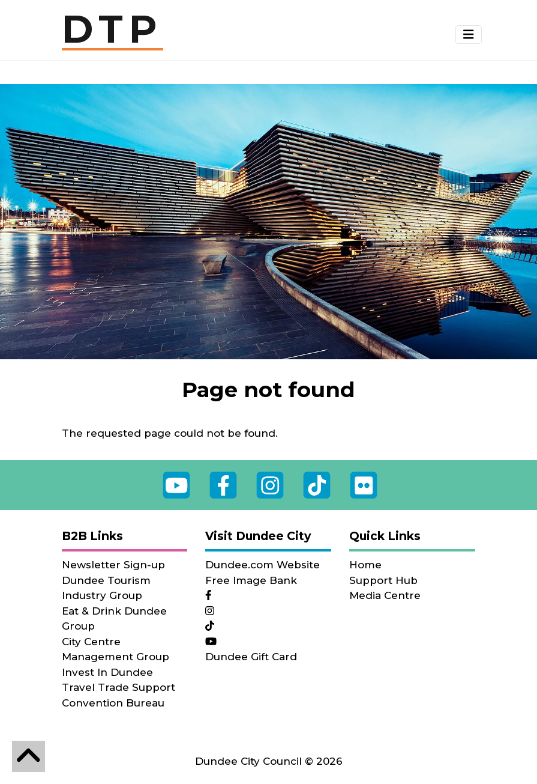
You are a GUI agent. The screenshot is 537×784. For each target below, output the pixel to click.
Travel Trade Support (118, 687)
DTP (112, 30)
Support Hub (383, 580)
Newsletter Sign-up (113, 565)
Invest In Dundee (107, 672)
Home (365, 565)
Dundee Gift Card (251, 657)
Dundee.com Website (262, 565)
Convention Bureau (113, 703)
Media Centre (385, 595)
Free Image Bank (251, 580)
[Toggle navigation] (468, 34)
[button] (468, 35)
